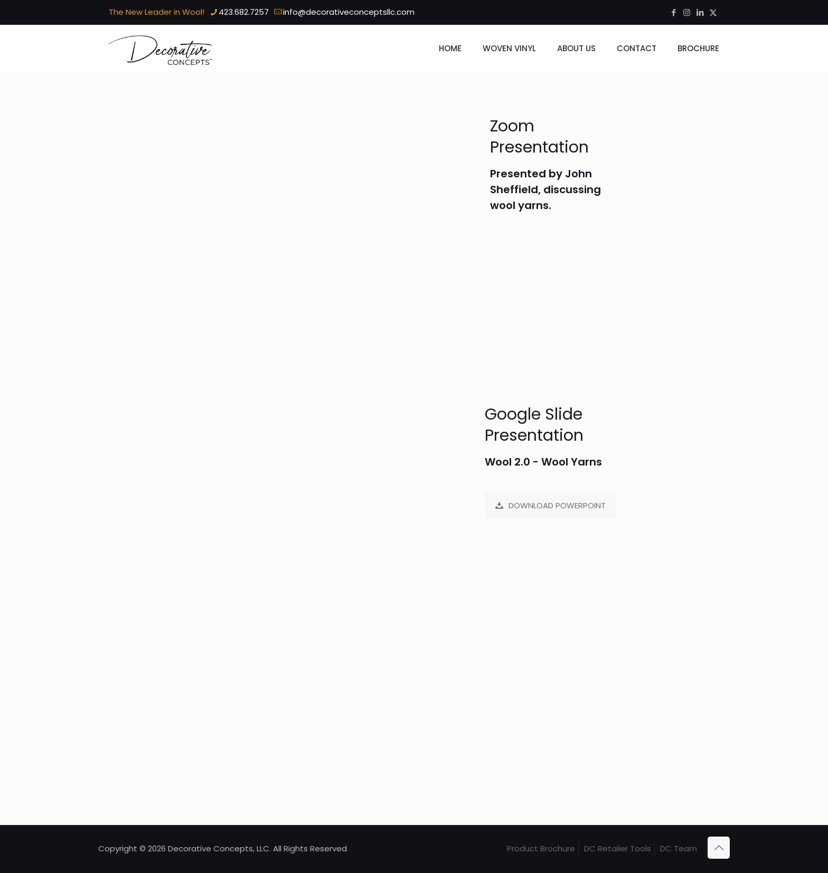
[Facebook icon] (674, 12)
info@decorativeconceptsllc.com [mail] (349, 11)
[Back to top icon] (719, 848)
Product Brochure (541, 848)
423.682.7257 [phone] (244, 11)
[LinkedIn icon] (700, 12)
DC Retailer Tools (617, 848)
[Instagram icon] (687, 12)
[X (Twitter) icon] (713, 12)
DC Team (678, 848)
